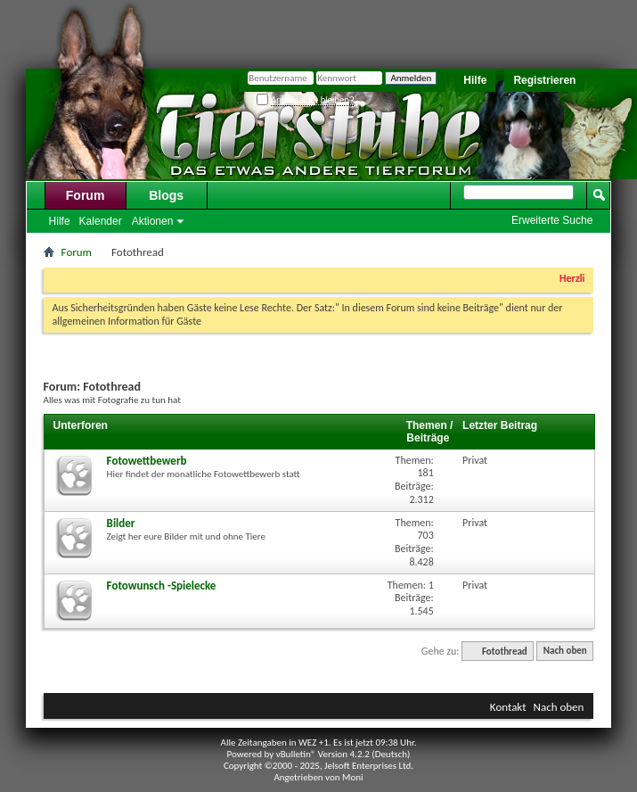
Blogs (166, 195)
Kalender (100, 221)
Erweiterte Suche (551, 220)
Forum (85, 195)
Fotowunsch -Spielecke (161, 585)
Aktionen (153, 221)
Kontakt (508, 707)
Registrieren (544, 80)
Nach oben (565, 651)
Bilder (121, 523)
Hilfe (474, 80)
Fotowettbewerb (147, 460)
